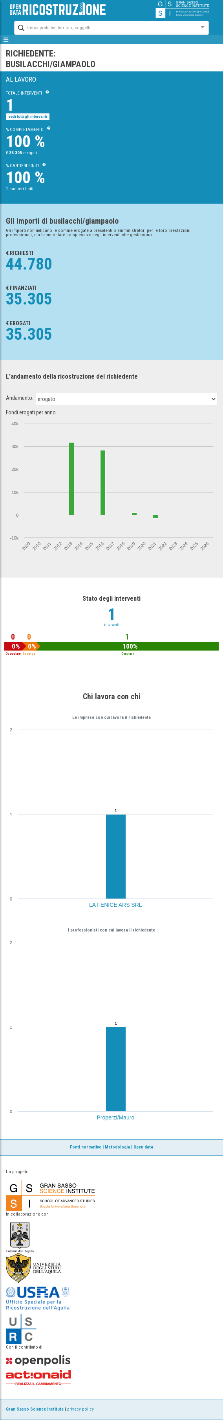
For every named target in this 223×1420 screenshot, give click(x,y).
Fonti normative (85, 1147)
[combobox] (104, 27)
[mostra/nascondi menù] (6, 39)
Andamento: (19, 398)
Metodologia (117, 1147)
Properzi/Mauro (116, 1117)
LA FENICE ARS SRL (115, 905)
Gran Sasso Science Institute (35, 1409)
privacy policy (80, 1409)
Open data (143, 1147)
